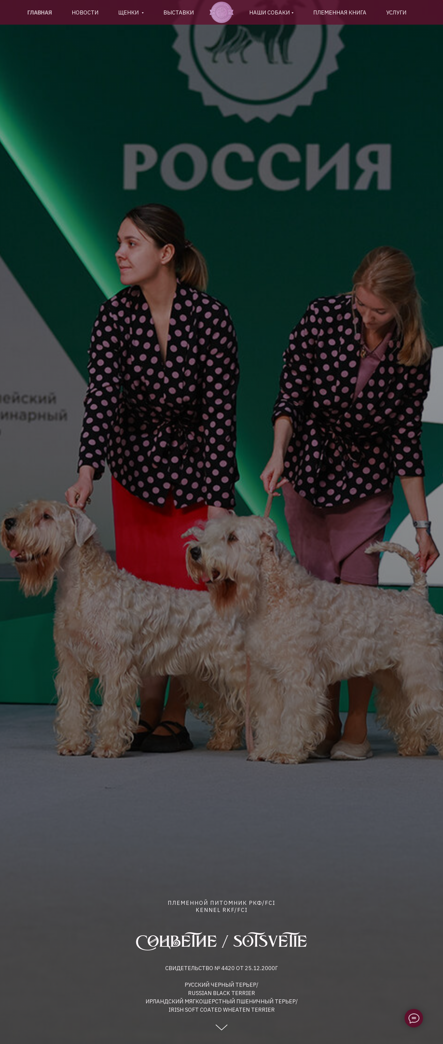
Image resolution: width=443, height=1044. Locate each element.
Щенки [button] (129, 12)
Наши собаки (269, 12)
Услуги (396, 12)
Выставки (178, 12)
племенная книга (339, 12)
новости (85, 12)
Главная (39, 12)
